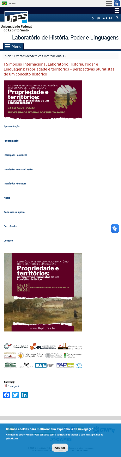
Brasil (12, 3)
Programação (11, 140)
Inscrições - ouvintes (15, 155)
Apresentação (11, 126)
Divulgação (14, 386)
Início (8, 56)
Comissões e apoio (14, 212)
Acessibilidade (93, 18)
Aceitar (60, 448)
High (98, 18)
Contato (8, 240)
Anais (7, 198)
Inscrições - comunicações (18, 169)
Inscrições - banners (15, 183)
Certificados (10, 226)
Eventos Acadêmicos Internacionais (39, 56)
